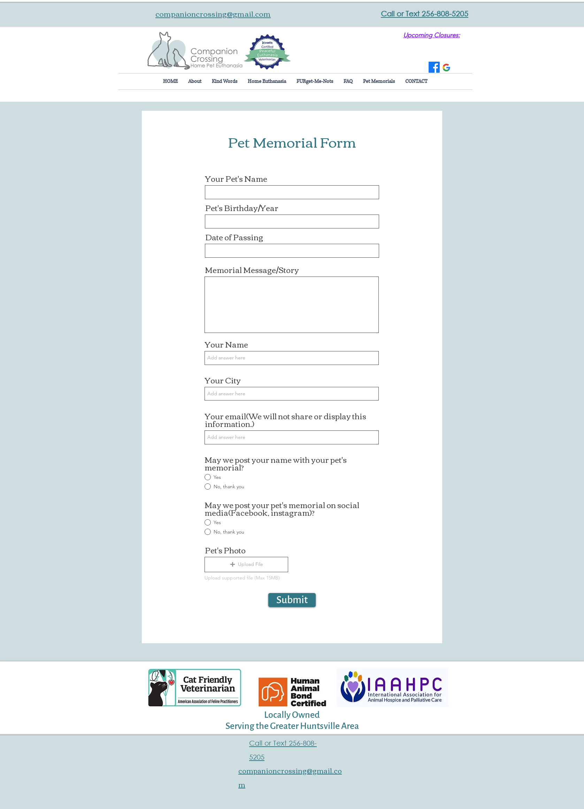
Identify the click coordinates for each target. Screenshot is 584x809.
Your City (223, 380)
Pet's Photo (225, 550)
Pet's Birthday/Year (241, 207)
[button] (246, 564)
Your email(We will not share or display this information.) (285, 419)
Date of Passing (234, 237)
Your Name (226, 344)
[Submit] (292, 600)
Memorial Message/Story (252, 269)
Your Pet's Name (236, 178)
